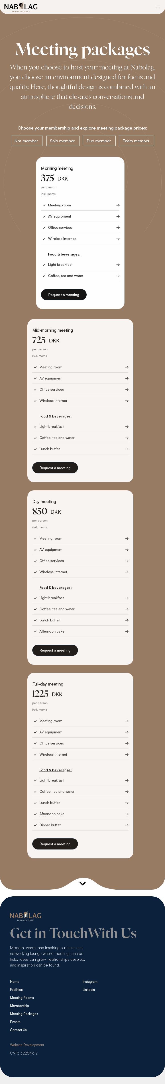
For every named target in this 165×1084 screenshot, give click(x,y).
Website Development (27, 1045)
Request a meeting (63, 295)
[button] (158, 7)
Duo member (99, 140)
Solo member (62, 140)
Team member (136, 140)
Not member (26, 140)
